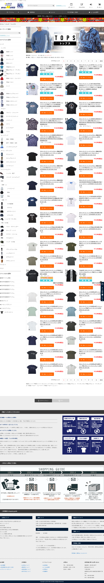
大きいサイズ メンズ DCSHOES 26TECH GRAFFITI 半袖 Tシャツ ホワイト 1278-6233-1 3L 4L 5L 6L (90, 198)
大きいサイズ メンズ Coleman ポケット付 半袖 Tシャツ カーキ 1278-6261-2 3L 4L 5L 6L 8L (90, 243)
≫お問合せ (44, 569)
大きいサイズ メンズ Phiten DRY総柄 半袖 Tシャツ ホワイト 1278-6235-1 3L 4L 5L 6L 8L (90, 214)
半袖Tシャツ (37, 383)
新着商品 (31, 12)
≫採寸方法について (26, 571)
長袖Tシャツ (29, 383)
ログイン (91, 5)
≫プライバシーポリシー (5, 569)
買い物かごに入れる (47, 79)
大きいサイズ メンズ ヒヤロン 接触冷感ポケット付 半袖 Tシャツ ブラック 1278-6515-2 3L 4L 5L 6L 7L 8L (51, 153)
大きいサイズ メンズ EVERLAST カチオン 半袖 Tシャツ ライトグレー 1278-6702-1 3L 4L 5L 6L (90, 337)
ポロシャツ (54, 383)
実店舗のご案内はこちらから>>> (79, 553)
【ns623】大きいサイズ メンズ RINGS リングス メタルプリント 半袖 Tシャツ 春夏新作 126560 (51, 272)
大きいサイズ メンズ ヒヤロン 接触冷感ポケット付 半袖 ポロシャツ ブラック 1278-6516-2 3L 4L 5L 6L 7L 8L (90, 167)
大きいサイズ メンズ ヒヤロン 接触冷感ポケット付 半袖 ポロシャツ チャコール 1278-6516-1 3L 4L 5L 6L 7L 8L (51, 167)
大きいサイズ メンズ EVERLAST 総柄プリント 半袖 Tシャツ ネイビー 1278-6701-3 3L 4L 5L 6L (51, 337)
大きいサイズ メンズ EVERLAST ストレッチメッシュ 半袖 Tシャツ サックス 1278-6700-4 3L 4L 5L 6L (90, 308)
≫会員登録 (44, 565)
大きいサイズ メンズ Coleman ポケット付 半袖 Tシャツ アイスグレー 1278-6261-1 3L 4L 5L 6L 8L (51, 243)
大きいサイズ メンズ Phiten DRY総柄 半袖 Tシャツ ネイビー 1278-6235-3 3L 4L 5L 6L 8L (90, 228)
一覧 (38, 55)
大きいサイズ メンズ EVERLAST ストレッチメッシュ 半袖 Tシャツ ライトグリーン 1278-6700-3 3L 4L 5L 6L (51, 308)
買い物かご (99, 5)
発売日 (42, 57)
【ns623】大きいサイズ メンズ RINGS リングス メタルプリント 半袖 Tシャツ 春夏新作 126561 (90, 272)
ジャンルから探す (5, 273)
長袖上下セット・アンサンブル (76, 383)
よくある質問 (93, 12)
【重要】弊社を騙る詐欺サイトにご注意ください (52, 16)
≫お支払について (25, 565)
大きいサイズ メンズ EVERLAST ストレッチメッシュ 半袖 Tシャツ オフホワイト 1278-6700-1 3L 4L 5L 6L (51, 293)
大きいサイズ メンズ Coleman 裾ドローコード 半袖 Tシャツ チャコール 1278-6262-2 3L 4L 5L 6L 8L (90, 257)
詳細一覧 (42, 55)
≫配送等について (25, 567)
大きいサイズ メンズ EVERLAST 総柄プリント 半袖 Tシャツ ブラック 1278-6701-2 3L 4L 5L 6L (90, 322)
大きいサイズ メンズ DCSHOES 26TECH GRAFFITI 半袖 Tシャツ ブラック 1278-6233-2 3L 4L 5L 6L (51, 214)
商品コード (34, 57)
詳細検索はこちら (61, 5)
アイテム (13, 12)
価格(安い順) (47, 57)
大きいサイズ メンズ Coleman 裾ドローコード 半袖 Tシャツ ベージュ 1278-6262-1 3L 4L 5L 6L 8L (51, 257)
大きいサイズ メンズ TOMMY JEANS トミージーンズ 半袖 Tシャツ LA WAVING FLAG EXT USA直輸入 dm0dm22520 (51, 104)
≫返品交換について (26, 569)
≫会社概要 (2, 565)
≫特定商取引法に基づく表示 (7, 567)
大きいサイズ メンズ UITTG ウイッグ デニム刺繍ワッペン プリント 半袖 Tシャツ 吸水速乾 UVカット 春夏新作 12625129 (90, 66)
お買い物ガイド (71, 5)
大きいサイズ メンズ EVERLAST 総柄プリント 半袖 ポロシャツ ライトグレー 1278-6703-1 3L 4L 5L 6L (90, 365)
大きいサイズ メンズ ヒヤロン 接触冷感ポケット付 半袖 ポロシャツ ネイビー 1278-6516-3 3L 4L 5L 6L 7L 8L (51, 181)
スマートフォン (43, 401)
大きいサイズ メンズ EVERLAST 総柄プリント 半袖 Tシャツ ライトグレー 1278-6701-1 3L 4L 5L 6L (51, 322)
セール (52, 12)
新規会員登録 (82, 5)
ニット (54, 385)
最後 (101, 61)
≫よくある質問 (46, 567)
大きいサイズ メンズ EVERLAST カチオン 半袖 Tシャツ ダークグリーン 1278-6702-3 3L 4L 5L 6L (90, 351)
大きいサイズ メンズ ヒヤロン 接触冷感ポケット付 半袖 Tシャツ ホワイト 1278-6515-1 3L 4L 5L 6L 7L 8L (90, 136)
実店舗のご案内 (73, 12)
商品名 (38, 57)
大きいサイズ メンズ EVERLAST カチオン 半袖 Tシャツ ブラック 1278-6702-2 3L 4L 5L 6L (51, 351)
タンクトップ (45, 383)
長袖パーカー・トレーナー (35, 385)
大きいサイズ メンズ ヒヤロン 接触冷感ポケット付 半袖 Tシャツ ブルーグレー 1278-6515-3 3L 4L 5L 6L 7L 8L (90, 153)
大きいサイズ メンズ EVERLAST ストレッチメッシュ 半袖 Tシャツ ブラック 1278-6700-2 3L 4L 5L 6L (90, 293)
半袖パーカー (47, 385)
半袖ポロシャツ (62, 383)
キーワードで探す (5, 29)
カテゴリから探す (5, 40)
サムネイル (34, 55)
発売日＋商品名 (60, 57)
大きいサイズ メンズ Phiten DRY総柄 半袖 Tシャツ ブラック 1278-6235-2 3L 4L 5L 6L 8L (51, 228)
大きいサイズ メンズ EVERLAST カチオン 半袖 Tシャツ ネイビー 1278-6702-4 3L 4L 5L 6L (51, 365)
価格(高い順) (53, 57)
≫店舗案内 (44, 571)
